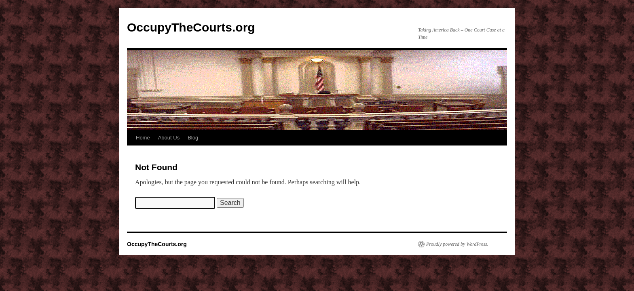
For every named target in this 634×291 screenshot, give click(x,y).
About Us (169, 138)
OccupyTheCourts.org (191, 27)
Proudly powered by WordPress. (457, 244)
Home (143, 138)
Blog (193, 138)
